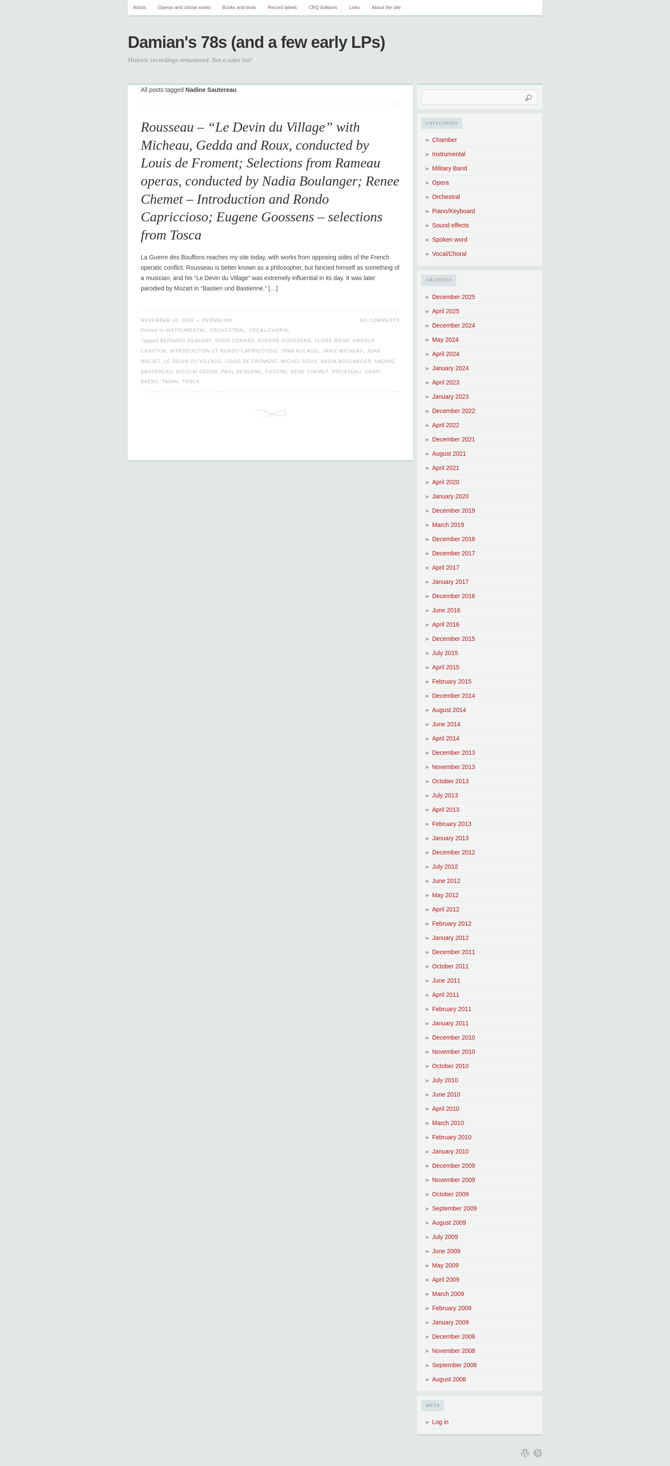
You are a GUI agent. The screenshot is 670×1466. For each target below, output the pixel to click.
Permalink (217, 320)
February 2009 (451, 1308)
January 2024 (450, 368)
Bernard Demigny (186, 340)
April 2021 (445, 467)
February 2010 (451, 1137)
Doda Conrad (234, 340)
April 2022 (445, 425)
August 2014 (449, 709)
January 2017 (450, 581)
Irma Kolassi (300, 350)
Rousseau (346, 371)
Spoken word (450, 239)
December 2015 (453, 638)
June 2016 (446, 610)
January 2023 (450, 396)
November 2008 (453, 1350)
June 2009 (446, 1251)
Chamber (444, 139)
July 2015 (445, 652)
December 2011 (453, 952)
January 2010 (450, 1151)
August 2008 (449, 1379)
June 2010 (446, 1094)
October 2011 (450, 966)
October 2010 (450, 1065)
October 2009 (450, 1194)
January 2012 (450, 937)
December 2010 (453, 1037)
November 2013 (453, 766)
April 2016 (445, 624)
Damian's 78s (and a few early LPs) (256, 42)
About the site (386, 7)
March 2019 (448, 524)
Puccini (276, 371)
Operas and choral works (184, 7)
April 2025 (445, 311)
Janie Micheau (342, 350)
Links (354, 7)
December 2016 (453, 596)
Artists (139, 7)
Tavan (170, 381)
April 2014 (445, 738)
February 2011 (451, 1009)
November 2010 (453, 1051)
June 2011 (446, 980)
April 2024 (445, 353)
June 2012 (446, 880)
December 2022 (453, 410)
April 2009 (445, 1279)
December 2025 (453, 296)
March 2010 (448, 1122)
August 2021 (449, 453)
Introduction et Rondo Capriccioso (224, 350)
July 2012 (445, 866)
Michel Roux (299, 361)
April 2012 (445, 909)
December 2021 (453, 439)
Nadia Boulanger (346, 361)
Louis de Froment (251, 361)
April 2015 (445, 667)
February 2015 (451, 681)
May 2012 (445, 895)
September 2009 (454, 1208)
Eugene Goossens (284, 340)
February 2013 (451, 823)
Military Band (449, 168)
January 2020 (450, 496)
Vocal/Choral (269, 330)
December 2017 (453, 553)
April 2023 (445, 382)
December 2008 (453, 1336)
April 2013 (445, 809)
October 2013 (450, 781)
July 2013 (445, 795)
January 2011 (450, 1023)
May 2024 (445, 339)
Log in (440, 1422)
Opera (440, 182)
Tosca (191, 381)
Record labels (282, 7)
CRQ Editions (323, 7)
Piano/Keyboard (453, 211)
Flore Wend (332, 340)
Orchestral (227, 330)
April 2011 (445, 994)
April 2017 (445, 567)
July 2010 (445, 1080)
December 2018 (453, 539)
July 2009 (445, 1236)
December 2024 (453, 325)
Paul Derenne (241, 371)
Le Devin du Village (192, 361)
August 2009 (449, 1222)
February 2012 (451, 923)
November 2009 (453, 1179)
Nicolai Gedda (197, 371)
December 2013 (453, 752)
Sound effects (450, 225)
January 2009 (450, 1322)
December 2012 (453, 852)
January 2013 (450, 838)
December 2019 (453, 510)
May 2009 (445, 1265)
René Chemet (310, 371)
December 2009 (453, 1165)
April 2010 (445, 1108)
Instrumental (185, 330)
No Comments (380, 320)
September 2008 (454, 1365)
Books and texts (239, 7)
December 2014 (453, 695)
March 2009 (448, 1293)
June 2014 (446, 724)
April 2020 (445, 482)
